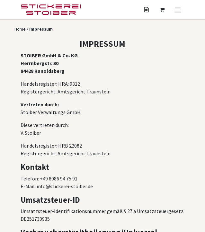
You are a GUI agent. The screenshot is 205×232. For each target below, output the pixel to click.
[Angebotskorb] (146, 9)
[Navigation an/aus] (177, 10)
